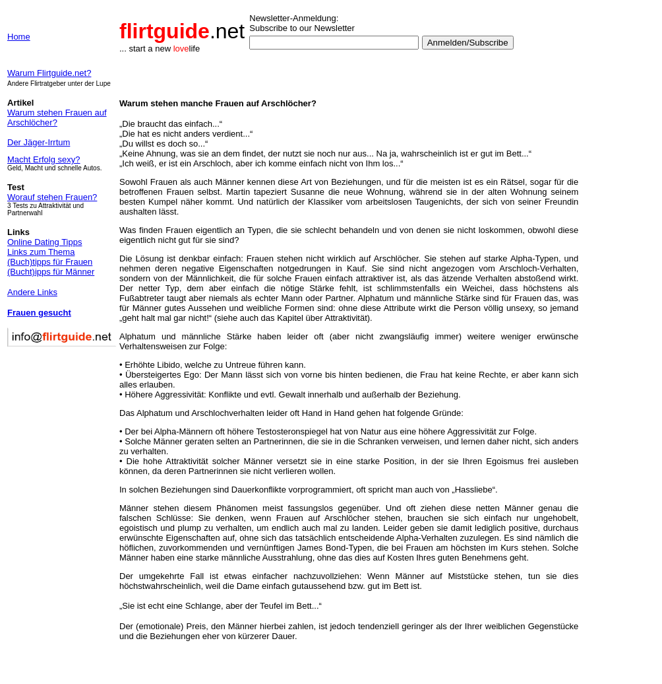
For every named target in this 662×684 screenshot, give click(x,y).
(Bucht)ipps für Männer (50, 272)
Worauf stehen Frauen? (52, 197)
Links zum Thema (41, 252)
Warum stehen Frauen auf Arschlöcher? (57, 117)
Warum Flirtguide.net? (49, 73)
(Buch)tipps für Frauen (49, 262)
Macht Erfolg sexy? (43, 159)
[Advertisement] (620, 324)
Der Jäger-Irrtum (38, 142)
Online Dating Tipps (44, 242)
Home (18, 37)
